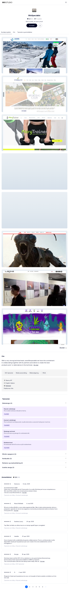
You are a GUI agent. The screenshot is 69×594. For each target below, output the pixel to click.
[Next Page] (45, 586)
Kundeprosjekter (6, 32)
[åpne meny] (66, 2)
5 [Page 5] (39, 587)
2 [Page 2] (29, 587)
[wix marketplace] (7, 2)
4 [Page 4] (36, 587)
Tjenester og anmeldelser (24, 32)
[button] (34, 55)
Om (14, 32)
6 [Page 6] (42, 587)
